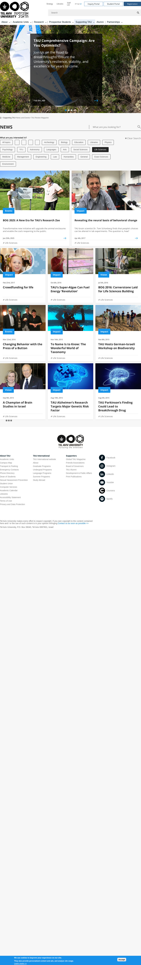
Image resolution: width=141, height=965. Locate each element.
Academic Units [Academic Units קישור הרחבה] (21, 22)
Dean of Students (8, 476)
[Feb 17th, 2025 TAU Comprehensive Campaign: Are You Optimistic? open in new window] (66, 70)
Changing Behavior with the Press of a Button (22, 346)
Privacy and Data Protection (12, 504)
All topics (6, 142)
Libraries (60, 4)
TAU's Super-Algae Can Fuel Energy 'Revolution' (70, 289)
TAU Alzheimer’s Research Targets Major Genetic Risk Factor (70, 406)
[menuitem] (50, 4)
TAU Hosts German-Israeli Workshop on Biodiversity (116, 346)
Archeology (49, 142)
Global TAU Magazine (76, 459)
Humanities (69, 157)
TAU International (41, 456)
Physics (108, 142)
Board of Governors (75, 466)
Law (55, 157)
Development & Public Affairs (79, 473)
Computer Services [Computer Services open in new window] (8, 487)
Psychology (7, 149)
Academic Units (7, 459)
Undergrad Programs (42, 469)
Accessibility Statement (10, 497)
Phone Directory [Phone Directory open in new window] (7, 473)
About (35, 463)
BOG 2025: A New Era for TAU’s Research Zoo (31, 220)
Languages (51, 149)
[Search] (94, 12)
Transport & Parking (9, 466)
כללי (21, 149)
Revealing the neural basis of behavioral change (106, 220)
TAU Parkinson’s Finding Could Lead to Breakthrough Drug (115, 406)
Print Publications (74, 476)
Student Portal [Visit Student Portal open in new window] (113, 4)
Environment (8, 164)
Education (78, 142)
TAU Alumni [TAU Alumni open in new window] (71, 469)
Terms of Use (6, 501)
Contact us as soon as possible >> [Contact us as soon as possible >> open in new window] (73, 523)
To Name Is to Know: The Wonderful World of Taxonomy (68, 348)
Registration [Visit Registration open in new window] (132, 4)
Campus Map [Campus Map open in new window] (6, 463)
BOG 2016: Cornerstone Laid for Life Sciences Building (118, 289)
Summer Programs (41, 476)
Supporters (71, 456)
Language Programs (42, 473)
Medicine (6, 157)
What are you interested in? (13, 138)
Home (0, 117)
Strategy (49, 4)
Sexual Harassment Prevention (14, 480)
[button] (66, 110)
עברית (77, 4)
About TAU (5, 456)
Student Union (6, 483)
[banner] (70, 12)
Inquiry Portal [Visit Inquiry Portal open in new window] (93, 4)
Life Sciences (100, 149)
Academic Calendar (9, 490)
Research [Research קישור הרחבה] (39, 22)
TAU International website (44, 459)
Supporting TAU (9, 118)
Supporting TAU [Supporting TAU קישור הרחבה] (84, 22)
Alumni (100, 22)
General (84, 157)
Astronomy (35, 149)
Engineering (41, 157)
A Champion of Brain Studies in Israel (17, 404)
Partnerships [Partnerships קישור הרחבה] (113, 22)
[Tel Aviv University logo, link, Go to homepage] (15, 10)
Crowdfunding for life (18, 287)
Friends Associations (75, 463)
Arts (65, 149)
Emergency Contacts (9, 469)
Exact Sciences (101, 157)
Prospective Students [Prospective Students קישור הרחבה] (60, 22)
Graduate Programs (42, 466)
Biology (64, 142)
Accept (122, 960)
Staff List (68, 4)
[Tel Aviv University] (17, 142)
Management (23, 157)
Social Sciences (80, 149)
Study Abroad (39, 480)
